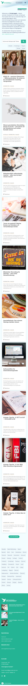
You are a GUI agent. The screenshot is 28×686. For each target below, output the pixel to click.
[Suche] (23, 41)
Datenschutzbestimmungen (7, 640)
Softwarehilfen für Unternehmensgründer (10, 369)
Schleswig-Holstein (17, 579)
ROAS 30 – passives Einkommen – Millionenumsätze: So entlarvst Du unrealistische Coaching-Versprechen (14, 79)
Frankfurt (21, 558)
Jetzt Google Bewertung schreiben (8, 650)
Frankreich (4, 561)
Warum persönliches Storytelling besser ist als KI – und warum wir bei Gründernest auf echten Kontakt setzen (14, 127)
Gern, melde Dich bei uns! (8, 34)
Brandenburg (18, 552)
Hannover (23, 561)
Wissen (23, 48)
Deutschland (16, 555)
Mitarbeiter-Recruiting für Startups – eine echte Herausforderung (11, 273)
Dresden (3, 558)
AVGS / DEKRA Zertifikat (6, 642)
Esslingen (15, 558)
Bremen (24, 552)
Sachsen (9, 579)
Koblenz (12, 567)
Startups (18, 48)
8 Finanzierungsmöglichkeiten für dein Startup (17, 614)
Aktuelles (10, 45)
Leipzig (21, 567)
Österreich (22, 573)
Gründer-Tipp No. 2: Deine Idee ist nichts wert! (14, 513)
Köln (17, 567)
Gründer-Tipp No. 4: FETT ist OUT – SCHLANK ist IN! (14, 418)
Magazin (23, 45)
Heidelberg (4, 564)
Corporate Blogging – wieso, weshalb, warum (16, 622)
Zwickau (8, 585)
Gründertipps (17, 45)
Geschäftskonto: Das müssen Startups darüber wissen (12, 321)
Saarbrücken (18, 576)
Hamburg (17, 561)
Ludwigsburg (4, 570)
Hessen (17, 564)
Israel (22, 564)
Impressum (3, 638)
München (16, 570)
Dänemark (10, 555)
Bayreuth (4, 552)
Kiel (8, 567)
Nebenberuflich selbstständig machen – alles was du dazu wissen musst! (12, 175)
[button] (25, 3)
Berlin (8, 552)
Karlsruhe (4, 567)
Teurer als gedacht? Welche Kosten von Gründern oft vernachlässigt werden (12, 225)
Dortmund (23, 555)
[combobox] (11, 41)
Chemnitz (4, 555)
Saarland (4, 579)
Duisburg (9, 558)
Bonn (13, 552)
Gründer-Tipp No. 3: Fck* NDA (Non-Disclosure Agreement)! (13, 465)
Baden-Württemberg (11, 549)
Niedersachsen (5, 573)
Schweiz (3, 582)
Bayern (19, 549)
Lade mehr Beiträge (14, 536)
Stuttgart (14, 582)
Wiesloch (20, 582)
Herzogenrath (11, 564)
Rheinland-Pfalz (10, 576)
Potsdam (4, 576)
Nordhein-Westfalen (14, 573)
